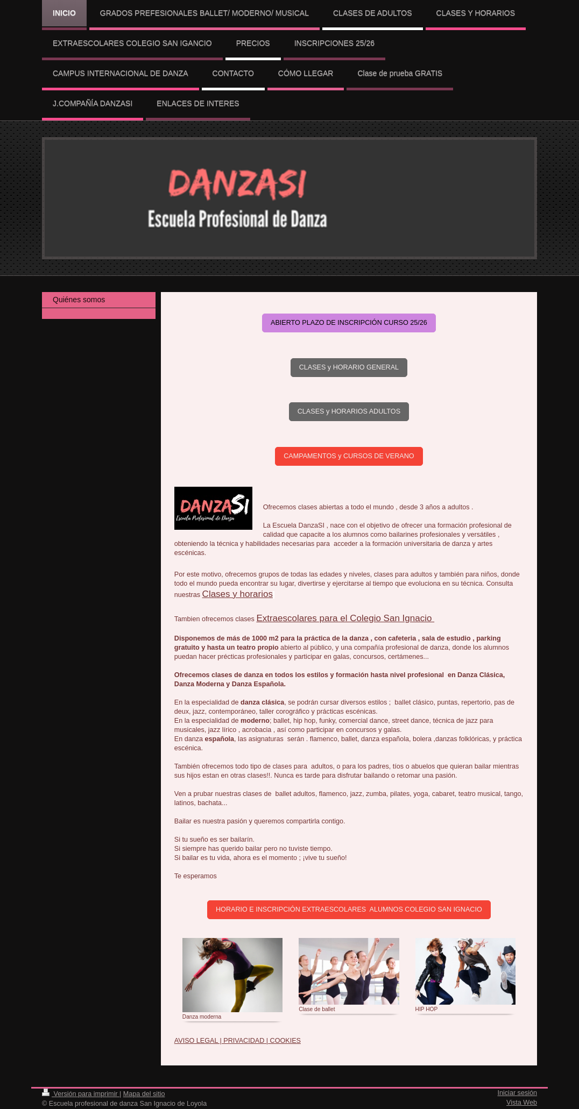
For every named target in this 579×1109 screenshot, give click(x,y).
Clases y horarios (237, 594)
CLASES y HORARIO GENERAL (349, 367)
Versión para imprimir (80, 1094)
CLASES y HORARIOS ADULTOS (349, 411)
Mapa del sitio (144, 1094)
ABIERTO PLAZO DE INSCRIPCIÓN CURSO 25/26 (349, 322)
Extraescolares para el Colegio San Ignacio (345, 618)
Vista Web (521, 1102)
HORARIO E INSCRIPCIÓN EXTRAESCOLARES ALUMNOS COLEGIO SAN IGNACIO (349, 909)
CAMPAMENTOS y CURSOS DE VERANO (349, 456)
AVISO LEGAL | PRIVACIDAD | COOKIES (237, 1040)
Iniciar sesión (518, 1093)
